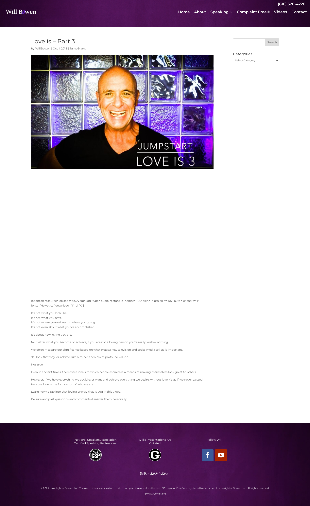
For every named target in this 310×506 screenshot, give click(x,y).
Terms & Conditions (154, 493)
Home (184, 12)
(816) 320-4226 (291, 4)
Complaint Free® (253, 12)
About (200, 12)
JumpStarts (78, 48)
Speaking (219, 12)
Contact (299, 12)
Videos (280, 12)
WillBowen (42, 48)
